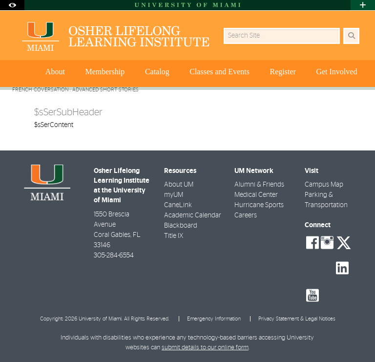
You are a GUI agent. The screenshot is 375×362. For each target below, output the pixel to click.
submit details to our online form (205, 347)
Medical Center (256, 195)
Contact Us (339, 97)
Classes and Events (219, 71)
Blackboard (180, 225)
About (55, 71)
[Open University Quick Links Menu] (363, 5)
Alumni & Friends (259, 184)
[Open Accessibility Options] (12, 5)
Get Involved (336, 71)
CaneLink (178, 205)
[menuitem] (57, 73)
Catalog (157, 71)
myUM (173, 195)
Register (283, 71)
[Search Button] (351, 36)
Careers (245, 215)
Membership (105, 71)
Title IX (173, 236)
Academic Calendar (192, 215)
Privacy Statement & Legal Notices (296, 318)
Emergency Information (214, 318)
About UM (178, 184)
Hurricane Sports (259, 205)
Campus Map (324, 184)
